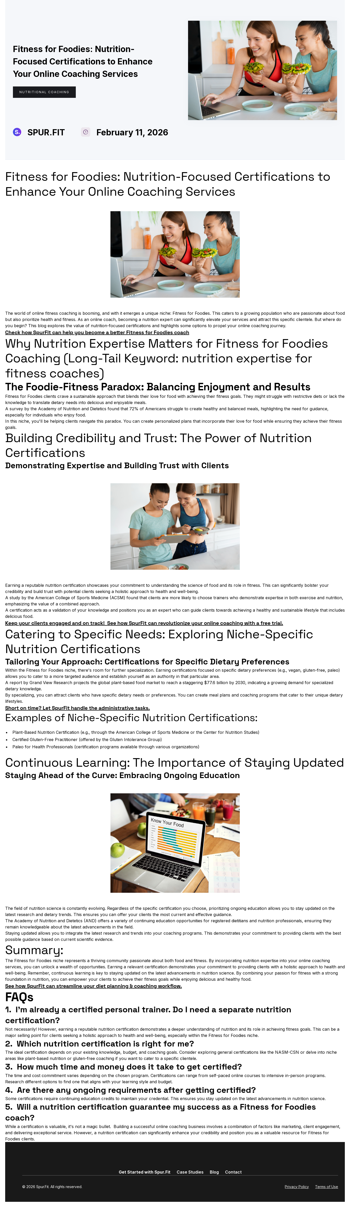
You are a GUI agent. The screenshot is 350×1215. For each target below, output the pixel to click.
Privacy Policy (297, 1186)
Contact (233, 1172)
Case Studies (190, 1172)
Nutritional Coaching (44, 92)
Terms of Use (326, 1186)
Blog (214, 1172)
